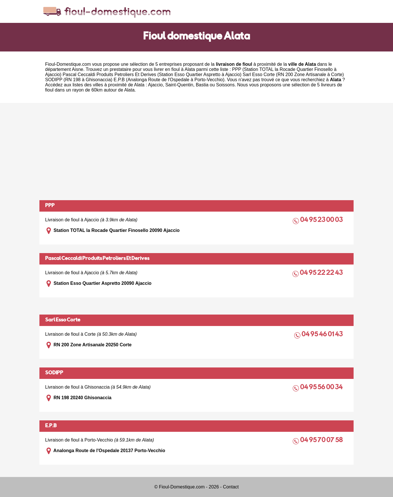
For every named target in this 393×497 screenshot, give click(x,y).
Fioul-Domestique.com (68, 64)
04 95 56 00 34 (322, 388)
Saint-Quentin (179, 84)
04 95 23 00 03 (322, 220)
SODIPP (54, 373)
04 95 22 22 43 (322, 273)
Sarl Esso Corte (62, 320)
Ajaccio (155, 84)
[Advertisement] (196, 152)
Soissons (225, 84)
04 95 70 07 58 (322, 441)
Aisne (77, 69)
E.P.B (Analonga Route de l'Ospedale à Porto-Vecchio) (169, 79)
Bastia (202, 84)
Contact (231, 486)
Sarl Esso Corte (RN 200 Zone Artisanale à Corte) (293, 74)
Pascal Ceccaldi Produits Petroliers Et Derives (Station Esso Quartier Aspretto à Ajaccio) (152, 74)
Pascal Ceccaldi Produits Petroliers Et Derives (97, 259)
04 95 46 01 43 (323, 335)
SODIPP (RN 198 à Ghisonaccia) (78, 79)
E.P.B (51, 426)
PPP (50, 206)
